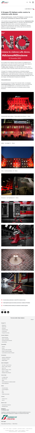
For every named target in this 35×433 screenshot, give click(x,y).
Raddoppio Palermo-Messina (6, 372)
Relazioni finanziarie (5, 337)
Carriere (2, 396)
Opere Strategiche (4, 362)
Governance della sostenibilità (6, 349)
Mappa (10, 428)
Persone (3, 348)
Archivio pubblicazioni (5, 383)
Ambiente (3, 346)
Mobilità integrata (4, 360)
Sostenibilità (3, 344)
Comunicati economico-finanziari (7, 340)
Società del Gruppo (5, 329)
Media (2, 385)
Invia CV (3, 400)
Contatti (16, 430)
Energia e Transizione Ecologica (7, 351)
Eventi (3, 392)
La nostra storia (4, 331)
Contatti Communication (5, 394)
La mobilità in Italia (5, 377)
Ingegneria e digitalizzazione (6, 357)
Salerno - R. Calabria (5, 371)
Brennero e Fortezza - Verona (6, 369)
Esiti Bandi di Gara (5, 406)
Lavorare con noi (4, 398)
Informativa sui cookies (21, 428)
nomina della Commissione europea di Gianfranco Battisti (16, 75)
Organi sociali (4, 326)
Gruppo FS (3, 323)
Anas (7, 66)
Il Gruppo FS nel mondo (5, 332)
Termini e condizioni (21, 430)
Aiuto (4, 428)
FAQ (7, 428)
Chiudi (32, 319)
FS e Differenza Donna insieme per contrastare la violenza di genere (15, 305)
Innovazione (3, 355)
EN (27, 2)
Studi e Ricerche (4, 378)
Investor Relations (4, 335)
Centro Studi (3, 375)
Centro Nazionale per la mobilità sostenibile (8, 381)
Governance (4, 328)
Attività (3, 380)
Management (4, 325)
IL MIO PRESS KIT (29, 9)
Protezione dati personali (13, 431)
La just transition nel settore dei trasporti (8, 352)
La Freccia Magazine (5, 389)
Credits (27, 430)
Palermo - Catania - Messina (6, 366)
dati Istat (13, 28)
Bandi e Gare (4, 402)
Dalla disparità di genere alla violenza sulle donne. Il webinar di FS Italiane (16, 302)
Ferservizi (11, 66)
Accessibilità (14, 428)
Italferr (3, 66)
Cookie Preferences (29, 428)
